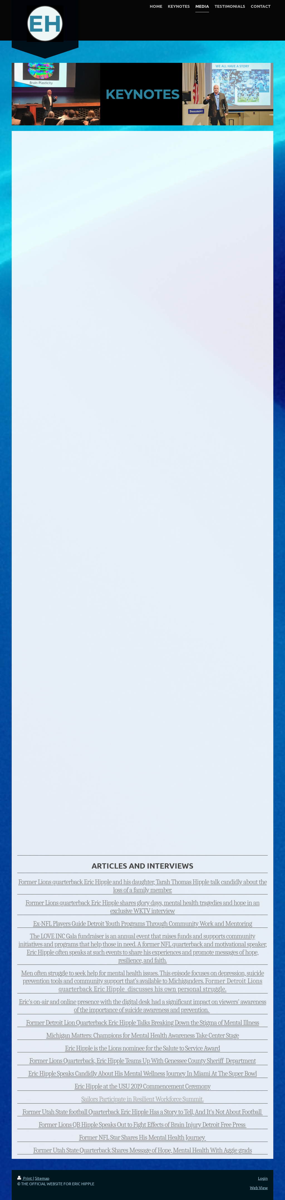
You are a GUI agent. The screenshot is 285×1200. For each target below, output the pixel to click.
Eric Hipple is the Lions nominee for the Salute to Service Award (142, 1048)
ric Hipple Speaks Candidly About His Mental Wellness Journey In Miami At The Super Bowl (144, 1073)
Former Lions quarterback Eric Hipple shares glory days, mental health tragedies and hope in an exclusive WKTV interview (143, 907)
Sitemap (42, 1178)
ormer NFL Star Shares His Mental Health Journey (144, 1137)
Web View (259, 1187)
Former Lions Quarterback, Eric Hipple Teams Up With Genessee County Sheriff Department (142, 1061)
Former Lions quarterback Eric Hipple (65, 882)
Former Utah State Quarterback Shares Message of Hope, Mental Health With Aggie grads (142, 1150)
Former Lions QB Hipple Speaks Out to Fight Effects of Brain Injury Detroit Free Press (143, 1125)
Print (25, 1178)
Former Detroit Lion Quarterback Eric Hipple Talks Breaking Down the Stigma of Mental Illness (142, 1023)
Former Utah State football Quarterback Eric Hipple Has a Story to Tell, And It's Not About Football (142, 1112)
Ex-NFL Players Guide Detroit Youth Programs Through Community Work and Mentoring (142, 924)
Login (263, 1178)
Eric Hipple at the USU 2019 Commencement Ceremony (143, 1086)
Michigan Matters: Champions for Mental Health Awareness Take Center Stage (142, 1035)
